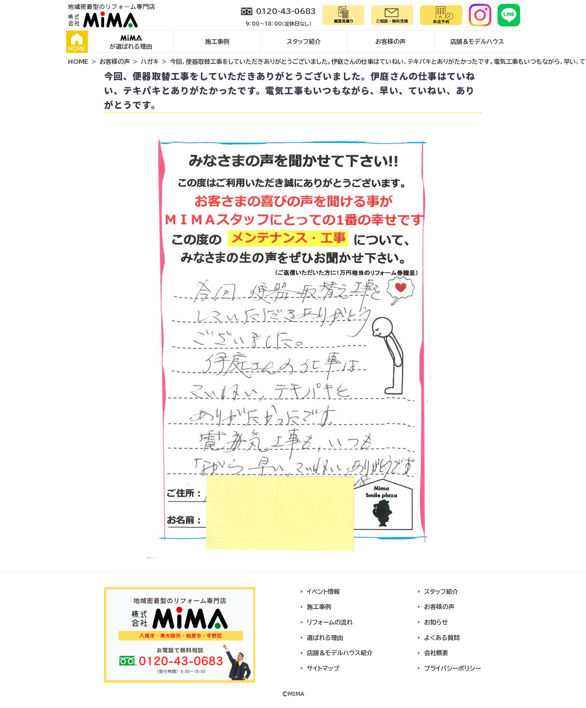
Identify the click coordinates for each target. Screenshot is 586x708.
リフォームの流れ (330, 622)
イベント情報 (323, 592)
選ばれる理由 (325, 638)
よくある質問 (442, 638)
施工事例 (217, 42)
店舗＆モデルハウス (477, 42)
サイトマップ (323, 668)
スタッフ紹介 (304, 42)
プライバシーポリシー (452, 668)
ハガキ (150, 62)
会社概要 (436, 653)
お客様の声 (390, 42)
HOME (76, 42)
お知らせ (436, 622)
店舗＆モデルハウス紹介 (340, 653)
